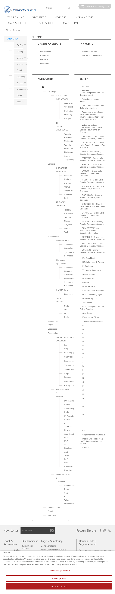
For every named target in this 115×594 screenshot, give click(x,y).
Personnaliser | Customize (59, 571)
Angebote (44, 55)
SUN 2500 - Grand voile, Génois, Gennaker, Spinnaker (92, 251)
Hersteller (44, 59)
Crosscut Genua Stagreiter (68, 186)
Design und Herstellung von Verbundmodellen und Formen (91, 441)
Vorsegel (61, 17)
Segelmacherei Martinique (93, 435)
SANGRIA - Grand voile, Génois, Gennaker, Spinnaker (92, 223)
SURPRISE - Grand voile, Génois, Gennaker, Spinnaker (92, 238)
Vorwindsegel (85, 17)
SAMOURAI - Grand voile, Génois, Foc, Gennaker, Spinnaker (92, 215)
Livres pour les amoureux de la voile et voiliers (92, 107)
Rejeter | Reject (59, 578)
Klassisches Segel (19, 23)
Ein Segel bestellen (90, 258)
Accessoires (47, 23)
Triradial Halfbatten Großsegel (68, 137)
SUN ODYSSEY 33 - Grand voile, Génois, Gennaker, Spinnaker (90, 230)
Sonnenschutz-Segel (22, 92)
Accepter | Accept (59, 586)
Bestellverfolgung (48, 546)
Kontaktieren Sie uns (91, 317)
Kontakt (85, 448)
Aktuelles (86, 90)
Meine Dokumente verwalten (53, 550)
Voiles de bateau (89, 125)
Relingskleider (70, 385)
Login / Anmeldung (52, 541)
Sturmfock (68, 357)
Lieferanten (45, 63)
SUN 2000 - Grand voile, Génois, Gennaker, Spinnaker (92, 244)
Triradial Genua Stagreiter (68, 221)
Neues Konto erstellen (92, 55)
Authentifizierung (89, 51)
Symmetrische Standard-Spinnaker (70, 282)
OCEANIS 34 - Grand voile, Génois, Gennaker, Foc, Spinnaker (93, 197)
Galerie (85, 282)
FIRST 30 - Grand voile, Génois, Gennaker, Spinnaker (92, 165)
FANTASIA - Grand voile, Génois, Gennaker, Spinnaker (92, 159)
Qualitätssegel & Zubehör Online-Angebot (92, 308)
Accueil (85, 86)
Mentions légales (89, 298)
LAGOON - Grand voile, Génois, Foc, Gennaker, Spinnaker (91, 173)
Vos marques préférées (92, 321)
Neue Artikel (45, 51)
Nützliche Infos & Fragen (93, 262)
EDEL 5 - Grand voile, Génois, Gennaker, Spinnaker (92, 152)
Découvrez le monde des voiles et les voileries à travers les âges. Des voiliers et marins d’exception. (92, 115)
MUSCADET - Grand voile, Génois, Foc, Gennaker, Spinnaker (92, 188)
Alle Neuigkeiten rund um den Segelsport (92, 94)
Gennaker (68, 294)
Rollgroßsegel (70, 119)
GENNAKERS (62, 290)
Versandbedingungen (91, 270)
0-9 (83, 431)
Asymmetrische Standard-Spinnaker (71, 271)
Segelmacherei (88, 274)
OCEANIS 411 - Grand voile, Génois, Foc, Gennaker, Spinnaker (92, 206)
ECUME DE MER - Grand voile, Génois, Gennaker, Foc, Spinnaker (92, 145)
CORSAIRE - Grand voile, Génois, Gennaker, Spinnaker (92, 137)
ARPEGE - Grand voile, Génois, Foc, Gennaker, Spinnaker (91, 129)
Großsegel (39, 17)
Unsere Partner (89, 286)
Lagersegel (21, 77)
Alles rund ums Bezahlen (93, 290)
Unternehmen (88, 278)
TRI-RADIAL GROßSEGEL (62, 126)
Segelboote (87, 313)
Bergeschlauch (70, 361)
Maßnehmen (72, 23)
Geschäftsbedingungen (92, 294)
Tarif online (15, 17)
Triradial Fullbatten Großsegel (68, 148)
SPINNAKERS (62, 240)
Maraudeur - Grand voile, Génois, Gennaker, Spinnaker (92, 181)
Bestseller (21, 102)
